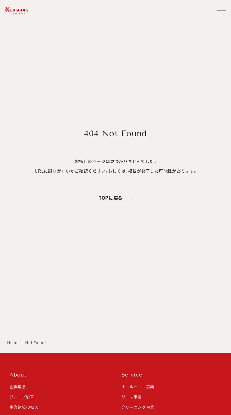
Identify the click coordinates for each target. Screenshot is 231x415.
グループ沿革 (22, 397)
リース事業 (132, 397)
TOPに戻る (115, 198)
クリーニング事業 (138, 407)
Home (13, 342)
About (18, 374)
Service (132, 374)
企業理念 (18, 386)
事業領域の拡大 (24, 407)
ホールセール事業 (138, 386)
